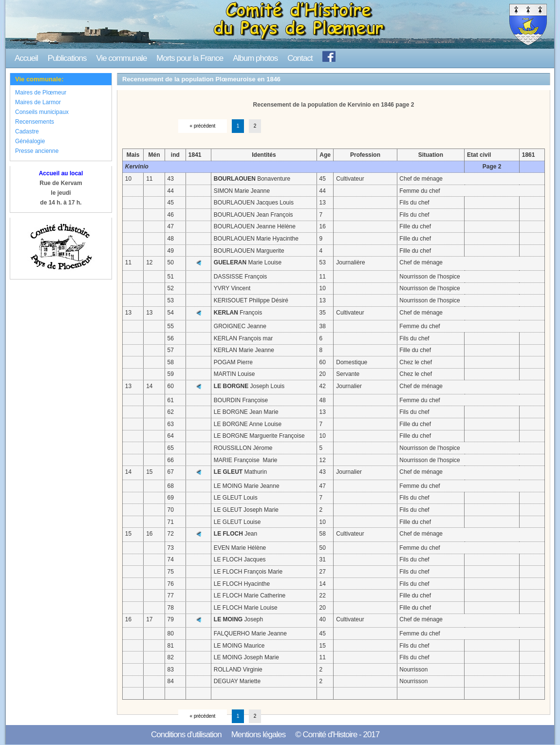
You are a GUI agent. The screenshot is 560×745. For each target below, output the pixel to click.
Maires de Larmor (38, 102)
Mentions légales (258, 734)
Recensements (34, 121)
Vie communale (121, 58)
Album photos (255, 58)
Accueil (26, 58)
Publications (67, 58)
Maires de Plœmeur (40, 92)
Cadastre (27, 131)
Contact (300, 58)
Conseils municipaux (42, 112)
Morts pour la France (189, 58)
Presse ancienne (36, 151)
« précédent (203, 126)
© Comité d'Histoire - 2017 (337, 734)
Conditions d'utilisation (186, 734)
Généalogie (30, 141)
